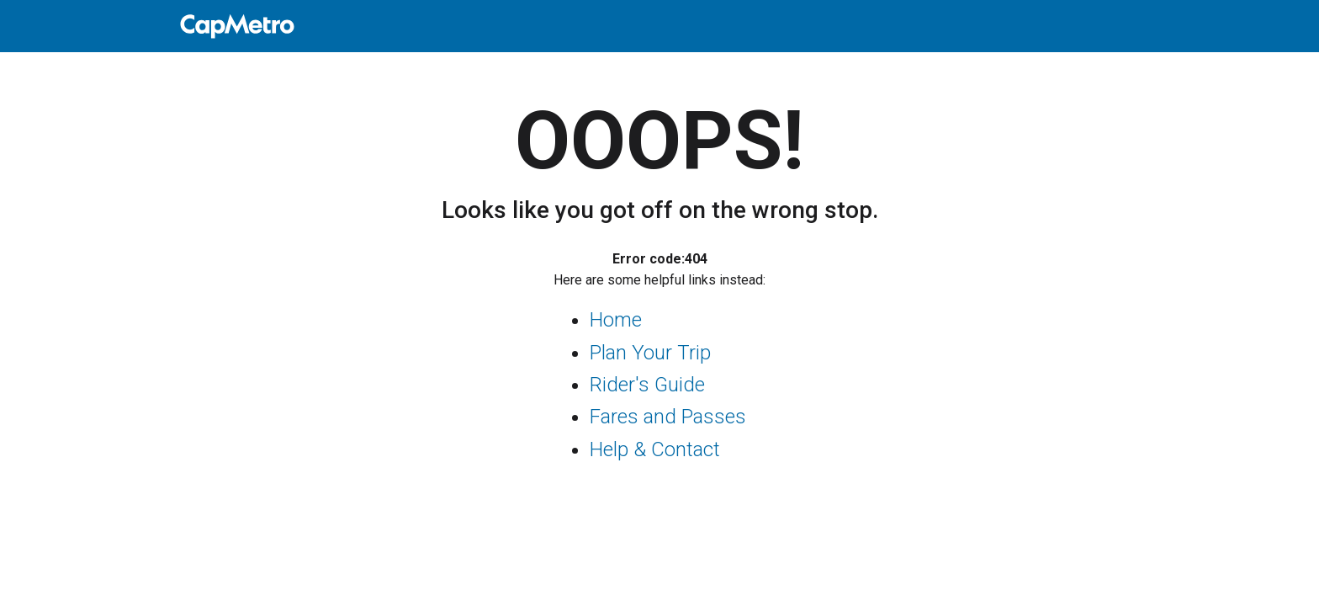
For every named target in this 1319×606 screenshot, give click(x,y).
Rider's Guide (647, 384)
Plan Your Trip (650, 352)
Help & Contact (655, 449)
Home (616, 320)
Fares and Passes (668, 416)
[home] (659, 26)
